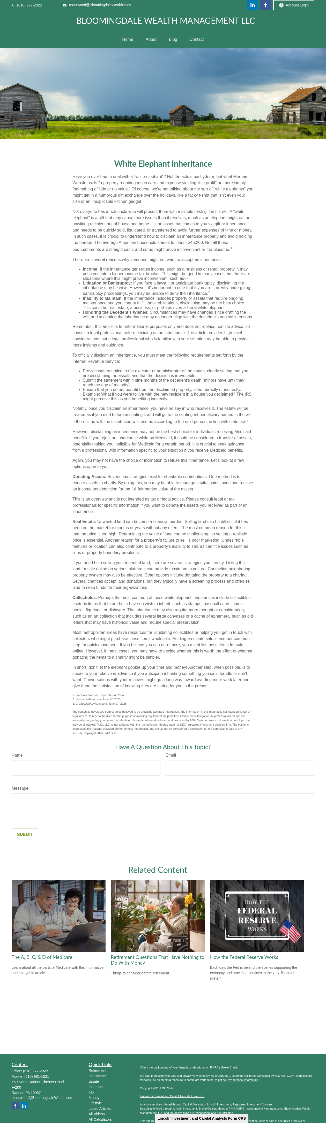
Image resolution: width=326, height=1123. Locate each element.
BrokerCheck (229, 1067)
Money (94, 1098)
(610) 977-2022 (27, 5)
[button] (127, 39)
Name (17, 755)
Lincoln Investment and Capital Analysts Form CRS (202, 1118)
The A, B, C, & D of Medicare (42, 957)
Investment (97, 1076)
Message (20, 788)
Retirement (97, 1070)
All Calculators (100, 1119)
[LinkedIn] (252, 5)
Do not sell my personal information (236, 1079)
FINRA (233, 1108)
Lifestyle (95, 1103)
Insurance (97, 1087)
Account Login (294, 5)
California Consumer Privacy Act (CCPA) (269, 1075)
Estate (94, 1081)
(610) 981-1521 (36, 1076)
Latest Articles (100, 1108)
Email (171, 755)
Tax (91, 1092)
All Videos (97, 1114)
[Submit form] (25, 834)
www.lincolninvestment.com (264, 1108)
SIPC (241, 1108)
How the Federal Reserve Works (244, 957)
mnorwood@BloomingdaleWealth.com (97, 5)
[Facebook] (265, 5)
